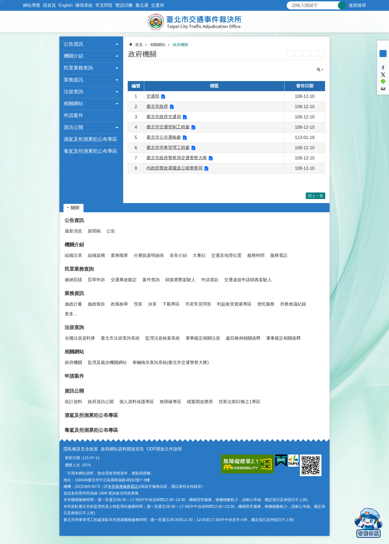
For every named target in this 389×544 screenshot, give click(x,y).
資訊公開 (74, 391)
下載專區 (171, 304)
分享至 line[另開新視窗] (383, 81)
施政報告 (96, 304)
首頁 (139, 44)
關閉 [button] (320, 70)
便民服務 (265, 304)
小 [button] (383, 46)
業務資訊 (74, 293)
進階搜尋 (357, 5)
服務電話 (278, 255)
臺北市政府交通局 (163, 116)
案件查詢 (151, 279)
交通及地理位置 (226, 255)
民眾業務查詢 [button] (78, 68)
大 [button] (383, 60)
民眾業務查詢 (79, 269)
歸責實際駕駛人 (180, 279)
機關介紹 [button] (73, 56)
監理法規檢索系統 (162, 338)
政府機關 (180, 44)
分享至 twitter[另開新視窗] (383, 74)
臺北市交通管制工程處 (168, 127)
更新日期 (72, 458)
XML (297, 53)
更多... (71, 313)
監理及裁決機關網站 (107, 362)
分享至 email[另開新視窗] (383, 88)
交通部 (152, 96)
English (66, 5)
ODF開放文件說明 (164, 449)
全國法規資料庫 (80, 338)
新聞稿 (94, 231)
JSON (305, 53)
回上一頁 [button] (315, 196)
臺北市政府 (157, 106)
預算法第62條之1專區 (239, 401)
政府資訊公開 (101, 401)
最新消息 (73, 231)
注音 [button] (321, 53)
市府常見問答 (198, 304)
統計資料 (73, 401)
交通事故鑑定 (124, 279)
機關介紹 (74, 244)
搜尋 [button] (342, 5)
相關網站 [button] (73, 103)
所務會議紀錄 (293, 304)
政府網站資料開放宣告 (122, 449)
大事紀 (199, 255)
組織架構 (96, 255)
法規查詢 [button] (73, 91)
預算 (138, 304)
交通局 (157, 5)
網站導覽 (31, 5)
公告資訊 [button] (73, 44)
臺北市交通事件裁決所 (194, 21)
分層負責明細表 (149, 255)
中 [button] (383, 53)
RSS (290, 53)
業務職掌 (119, 255)
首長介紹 (178, 255)
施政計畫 (73, 304)
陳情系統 (84, 5)
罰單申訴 (96, 279)
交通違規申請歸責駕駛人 (248, 279)
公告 (110, 231)
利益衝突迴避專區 (234, 304)
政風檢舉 (119, 304)
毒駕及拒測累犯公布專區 (90, 151)
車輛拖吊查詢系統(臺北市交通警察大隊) (170, 362)
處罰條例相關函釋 (243, 338)
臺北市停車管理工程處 (168, 147)
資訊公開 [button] (73, 127)
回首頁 (49, 5)
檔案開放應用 (200, 401)
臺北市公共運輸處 (163, 137)
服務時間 (255, 255)
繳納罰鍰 (73, 279)
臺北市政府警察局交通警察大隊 (176, 157)
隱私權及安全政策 (80, 449)
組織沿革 (73, 255)
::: (2, 2)
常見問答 (104, 5)
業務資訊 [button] (73, 79)
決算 (152, 304)
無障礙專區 (170, 401)
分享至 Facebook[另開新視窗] (383, 67)
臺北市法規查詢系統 (120, 338)
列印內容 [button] (313, 53)
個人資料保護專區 (136, 401)
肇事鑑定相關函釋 (283, 338)
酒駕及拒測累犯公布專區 (90, 139)
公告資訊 (74, 220)
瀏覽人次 (72, 465)
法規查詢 (74, 327)
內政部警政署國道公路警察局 (174, 168)
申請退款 (210, 279)
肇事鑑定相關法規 (203, 338)
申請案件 (73, 115)
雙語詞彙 (124, 5)
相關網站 (157, 44)
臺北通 (141, 5)
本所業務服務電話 (123, 486)
